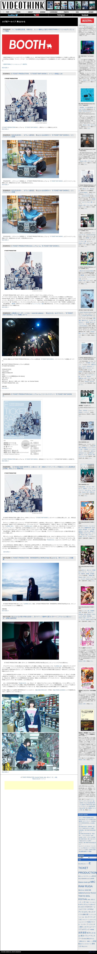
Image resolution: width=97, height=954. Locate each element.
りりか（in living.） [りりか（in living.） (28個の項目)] (88, 909)
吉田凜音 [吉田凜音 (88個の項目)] (82, 932)
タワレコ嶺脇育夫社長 (86, 527)
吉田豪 (87, 573)
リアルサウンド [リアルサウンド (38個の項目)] (84, 929)
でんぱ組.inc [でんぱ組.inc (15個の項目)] (91, 904)
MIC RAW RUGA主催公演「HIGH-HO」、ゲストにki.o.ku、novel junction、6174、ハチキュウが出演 (87, 835)
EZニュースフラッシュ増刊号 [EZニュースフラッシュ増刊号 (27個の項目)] (87, 876)
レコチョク (86, 412)
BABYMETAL (92, 806)
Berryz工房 (82, 808)
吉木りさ (84, 570)
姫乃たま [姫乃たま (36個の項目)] (90, 933)
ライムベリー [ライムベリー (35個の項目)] (91, 927)
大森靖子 (85, 488)
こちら (88, 128)
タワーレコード (82, 456)
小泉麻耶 (92, 610)
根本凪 (91, 107)
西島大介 (91, 452)
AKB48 (81, 802)
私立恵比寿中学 (91, 802)
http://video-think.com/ (41, 690)
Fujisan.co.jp (89, 579)
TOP (6, 12)
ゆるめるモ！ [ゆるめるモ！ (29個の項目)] (89, 906)
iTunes (80, 410)
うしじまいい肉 (85, 610)
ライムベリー (85, 525)
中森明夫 (83, 573)
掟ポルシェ (90, 612)
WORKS (41, 12)
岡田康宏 (81, 532)
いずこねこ (88, 486)
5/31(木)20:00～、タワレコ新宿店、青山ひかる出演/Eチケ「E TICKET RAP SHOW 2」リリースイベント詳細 (38, 135)
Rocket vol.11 (50, 539)
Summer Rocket (39, 777)
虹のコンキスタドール (88, 368)
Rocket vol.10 (22, 683)
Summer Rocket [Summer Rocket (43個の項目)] (90, 893)
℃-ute (85, 802)
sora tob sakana (83, 192)
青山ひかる (35, 778)
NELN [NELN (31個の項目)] (80, 890)
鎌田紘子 (92, 531)
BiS (86, 808)
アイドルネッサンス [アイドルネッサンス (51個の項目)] (86, 912)
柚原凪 (88, 616)
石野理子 (86, 449)
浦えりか (89, 570)
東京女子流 (89, 804)
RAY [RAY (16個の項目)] (84, 890)
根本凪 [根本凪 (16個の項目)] (85, 938)
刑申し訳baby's (87, 614)
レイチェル (90, 488)
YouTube (36, 14)
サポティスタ (87, 532)
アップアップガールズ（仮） (88, 801)
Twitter (12, 14)
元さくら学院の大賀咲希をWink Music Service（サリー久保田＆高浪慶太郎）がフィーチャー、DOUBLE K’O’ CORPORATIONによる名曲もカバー (87, 821)
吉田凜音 (82, 107)
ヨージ (93, 532)
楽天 (89, 125)
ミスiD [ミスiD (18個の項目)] (84, 927)
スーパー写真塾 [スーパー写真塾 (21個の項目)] (86, 922)
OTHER (90, 12)
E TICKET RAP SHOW (87, 315)
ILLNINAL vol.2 (28, 526)
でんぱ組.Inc (83, 804)
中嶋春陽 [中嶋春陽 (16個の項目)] (92, 929)
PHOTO (65, 12)
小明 (80, 612)
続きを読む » (5, 67)
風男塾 (90, 808)
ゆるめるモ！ (90, 366)
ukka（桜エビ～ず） (49, 777)
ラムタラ (90, 536)
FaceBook (85, 14)
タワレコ (93, 80)
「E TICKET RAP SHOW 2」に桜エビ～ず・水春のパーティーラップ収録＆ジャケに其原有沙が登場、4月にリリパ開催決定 (39, 467)
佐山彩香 (85, 529)
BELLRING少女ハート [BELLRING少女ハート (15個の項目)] (83, 863)
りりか (85, 454)
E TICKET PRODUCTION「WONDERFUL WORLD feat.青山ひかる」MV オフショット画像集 (38, 558)
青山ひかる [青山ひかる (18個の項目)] (84, 946)
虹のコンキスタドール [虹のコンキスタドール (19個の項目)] (86, 944)
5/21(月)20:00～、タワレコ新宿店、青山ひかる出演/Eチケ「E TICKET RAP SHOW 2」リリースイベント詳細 (38, 191)
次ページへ (42, 778)
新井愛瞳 (84, 447)
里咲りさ (81, 454)
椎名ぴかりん (85, 320)
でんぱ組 (87, 107)
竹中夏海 (92, 573)
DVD (77, 12)
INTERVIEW (53, 12)
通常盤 (13, 303)
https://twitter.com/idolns (59, 690)
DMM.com (81, 378)
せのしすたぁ (88, 490)
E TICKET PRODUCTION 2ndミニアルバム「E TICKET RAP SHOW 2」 (36, 246)
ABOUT (30, 12)
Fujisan (80, 536)
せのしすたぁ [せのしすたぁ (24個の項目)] (84, 904)
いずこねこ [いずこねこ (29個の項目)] (85, 902)
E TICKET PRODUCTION (8, 127)
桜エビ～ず (85, 188)
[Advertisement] (39, 785)
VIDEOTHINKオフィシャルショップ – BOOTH (15, 64)
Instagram (60, 14)
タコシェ (85, 536)
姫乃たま (93, 451)
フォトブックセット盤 (37, 303)
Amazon (85, 80)
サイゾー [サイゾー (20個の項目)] (85, 919)
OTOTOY (92, 381)
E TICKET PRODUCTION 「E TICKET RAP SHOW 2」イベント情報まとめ (37, 74)
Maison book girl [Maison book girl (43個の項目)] (84, 882)
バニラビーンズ (84, 806)
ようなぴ (91, 320)
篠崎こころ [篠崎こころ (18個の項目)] (90, 941)
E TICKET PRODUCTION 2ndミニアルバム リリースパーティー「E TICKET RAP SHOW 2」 (37, 395)
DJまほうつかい (83, 452)
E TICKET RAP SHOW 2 (31, 127)
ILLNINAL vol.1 (9, 526)
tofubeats (81, 614)
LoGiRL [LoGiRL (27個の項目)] (92, 878)
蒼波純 (83, 486)
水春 (56, 777)
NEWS (18, 12)
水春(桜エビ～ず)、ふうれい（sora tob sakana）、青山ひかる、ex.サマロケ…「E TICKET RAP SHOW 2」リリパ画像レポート (38, 313)
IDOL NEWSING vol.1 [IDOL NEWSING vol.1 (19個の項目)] (84, 878)
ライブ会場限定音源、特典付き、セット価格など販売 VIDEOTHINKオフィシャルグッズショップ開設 (38, 30)
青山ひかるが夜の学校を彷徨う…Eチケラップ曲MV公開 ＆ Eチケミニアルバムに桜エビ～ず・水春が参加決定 (38, 617)
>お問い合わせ (92, 952)
